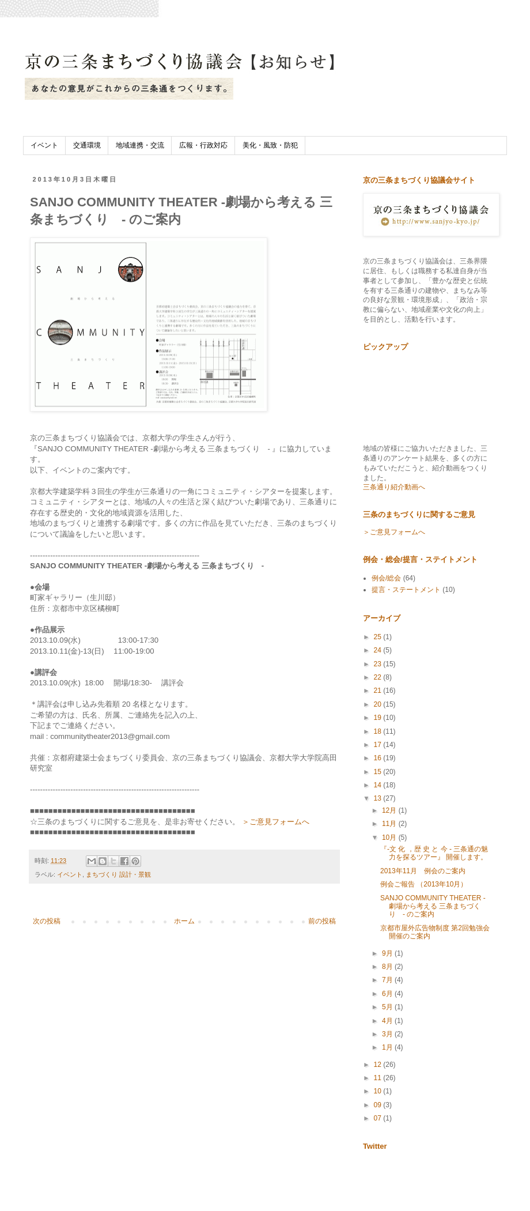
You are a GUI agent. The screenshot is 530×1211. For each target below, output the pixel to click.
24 (379, 650)
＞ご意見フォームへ (275, 821)
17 (379, 745)
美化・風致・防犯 (270, 145)
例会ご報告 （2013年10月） (423, 884)
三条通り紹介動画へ (394, 487)
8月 (388, 967)
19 (379, 718)
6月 (388, 994)
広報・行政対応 (203, 145)
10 (379, 1091)
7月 (388, 980)
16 (379, 758)
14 (379, 785)
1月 (388, 1047)
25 (379, 637)
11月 (390, 824)
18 (379, 731)
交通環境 (87, 145)
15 (379, 772)
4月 (388, 1021)
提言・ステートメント (406, 590)
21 (379, 690)
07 (379, 1118)
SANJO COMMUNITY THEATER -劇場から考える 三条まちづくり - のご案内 (433, 906)
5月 (388, 1007)
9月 (388, 953)
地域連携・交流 (140, 145)
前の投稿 (322, 921)
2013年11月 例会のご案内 (422, 871)
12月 (390, 810)
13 (379, 798)
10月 (390, 837)
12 (379, 1065)
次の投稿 (46, 921)
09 (379, 1105)
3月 (388, 1034)
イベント (44, 145)
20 (379, 704)
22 (379, 677)
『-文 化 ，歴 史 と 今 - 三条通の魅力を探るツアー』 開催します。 (434, 853)
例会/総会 (386, 578)
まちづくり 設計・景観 (118, 874)
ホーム (184, 921)
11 (379, 1078)
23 (379, 664)
